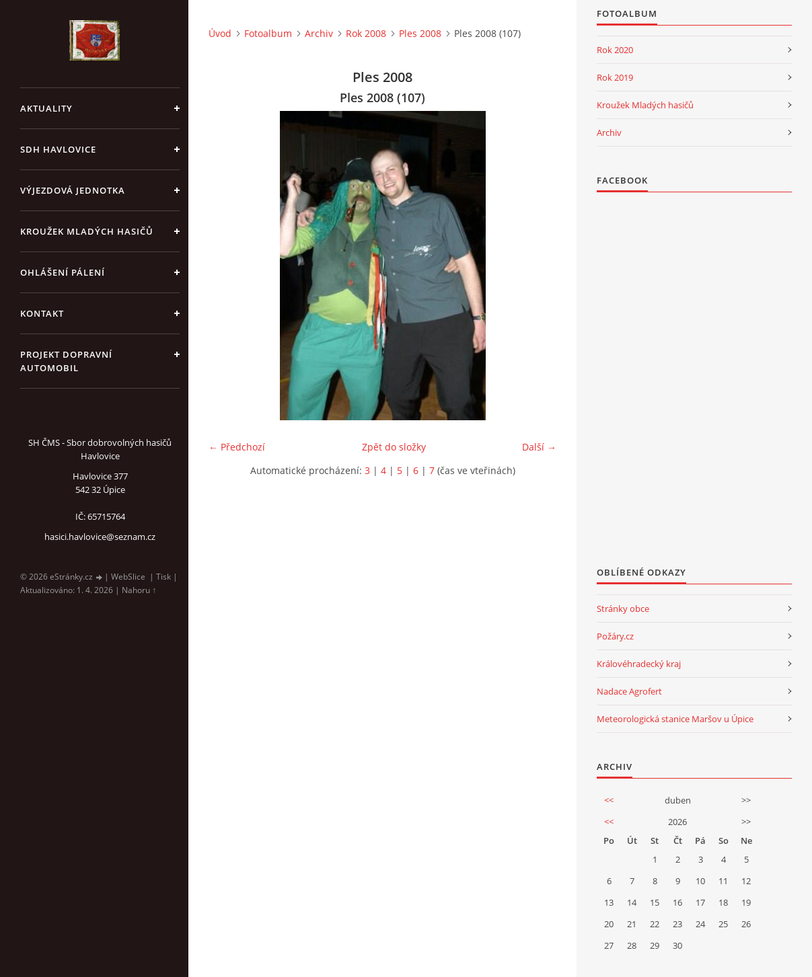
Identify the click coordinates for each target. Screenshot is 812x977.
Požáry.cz (615, 636)
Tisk (163, 576)
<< (609, 800)
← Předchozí (237, 446)
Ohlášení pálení (62, 272)
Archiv (319, 33)
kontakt (42, 313)
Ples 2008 (420, 33)
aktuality (46, 108)
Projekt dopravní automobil (66, 361)
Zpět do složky (394, 446)
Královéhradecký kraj (639, 664)
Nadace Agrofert (629, 691)
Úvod (220, 33)
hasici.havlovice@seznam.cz (99, 537)
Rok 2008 (366, 33)
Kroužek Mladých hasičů (645, 105)
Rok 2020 (615, 50)
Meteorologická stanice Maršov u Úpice (675, 719)
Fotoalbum (268, 33)
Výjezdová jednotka (72, 190)
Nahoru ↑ (139, 590)
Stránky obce (623, 608)
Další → (539, 446)
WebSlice (128, 576)
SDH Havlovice (58, 149)
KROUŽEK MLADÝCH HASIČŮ (86, 231)
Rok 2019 (615, 77)
